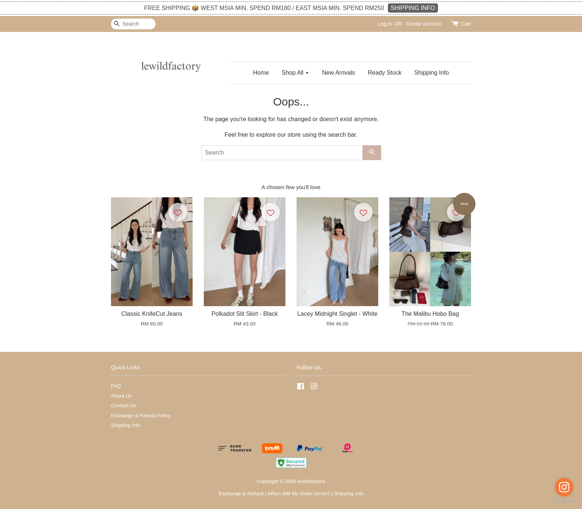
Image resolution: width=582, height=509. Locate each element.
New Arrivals (338, 72)
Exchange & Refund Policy (141, 415)
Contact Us (123, 405)
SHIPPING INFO (413, 8)
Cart (466, 24)
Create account (423, 24)
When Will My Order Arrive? (299, 493)
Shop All (295, 72)
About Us (121, 396)
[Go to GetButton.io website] (564, 501)
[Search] (133, 24)
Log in (385, 24)
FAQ (116, 386)
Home (261, 72)
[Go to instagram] (564, 487)
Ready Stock (385, 72)
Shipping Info (431, 72)
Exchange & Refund (241, 493)
